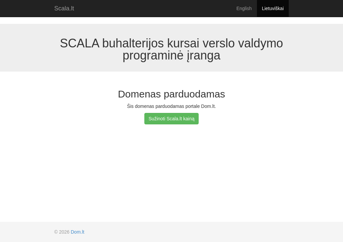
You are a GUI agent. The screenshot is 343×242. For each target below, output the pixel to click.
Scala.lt (64, 8)
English (244, 8)
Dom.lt (77, 232)
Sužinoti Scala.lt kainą (172, 118)
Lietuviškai (273, 8)
